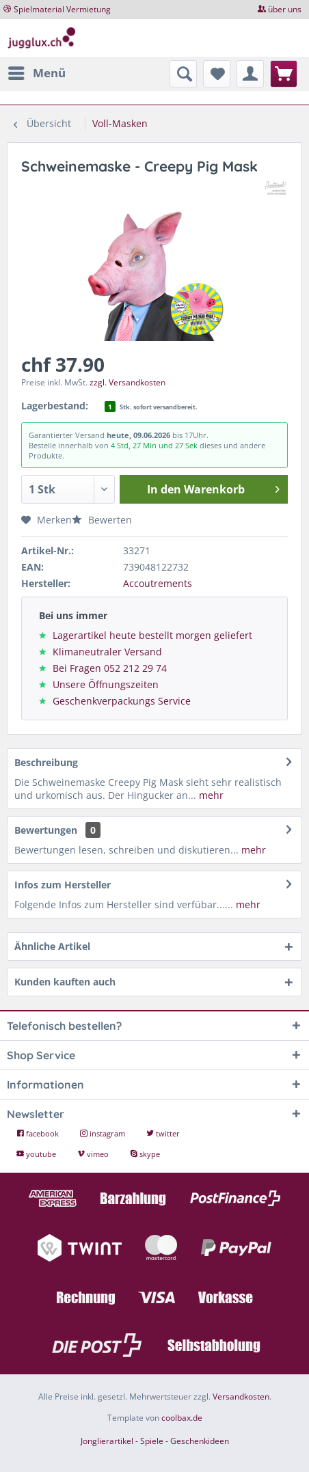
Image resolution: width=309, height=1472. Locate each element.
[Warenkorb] (283, 73)
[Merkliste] (216, 73)
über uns (284, 9)
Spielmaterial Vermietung (62, 9)
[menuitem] (36, 73)
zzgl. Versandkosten (127, 382)
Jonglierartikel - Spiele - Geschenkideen (155, 1441)
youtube (37, 1154)
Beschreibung (46, 762)
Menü (37, 71)
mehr (210, 795)
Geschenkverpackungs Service (122, 700)
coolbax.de (181, 1417)
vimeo (94, 1154)
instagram (103, 1133)
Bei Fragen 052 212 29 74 (110, 668)
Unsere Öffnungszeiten (106, 684)
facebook (38, 1133)
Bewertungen (45, 829)
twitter (163, 1133)
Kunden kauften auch (65, 981)
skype (145, 1154)
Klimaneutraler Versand (107, 651)
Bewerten (102, 519)
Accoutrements (157, 583)
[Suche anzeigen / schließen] (183, 73)
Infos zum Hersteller (62, 884)
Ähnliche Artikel (52, 946)
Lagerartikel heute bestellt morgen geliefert (152, 635)
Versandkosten (241, 1396)
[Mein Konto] (250, 73)
